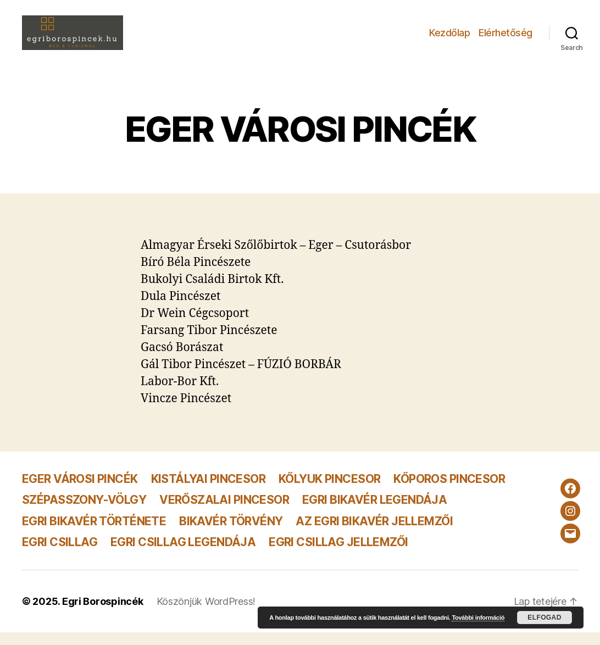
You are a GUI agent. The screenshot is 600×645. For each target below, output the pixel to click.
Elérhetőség (505, 39)
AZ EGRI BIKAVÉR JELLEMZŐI (374, 533)
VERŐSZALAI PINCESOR (224, 512)
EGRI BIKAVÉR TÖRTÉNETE (94, 533)
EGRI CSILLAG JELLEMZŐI (338, 554)
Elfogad (544, 617)
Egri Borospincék (102, 614)
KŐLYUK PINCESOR (329, 491)
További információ (478, 617)
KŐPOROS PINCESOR (449, 491)
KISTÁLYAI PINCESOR (208, 491)
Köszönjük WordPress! (206, 614)
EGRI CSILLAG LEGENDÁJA (182, 554)
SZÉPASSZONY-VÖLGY (84, 512)
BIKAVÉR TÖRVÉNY (230, 533)
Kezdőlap (449, 39)
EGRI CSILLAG (59, 554)
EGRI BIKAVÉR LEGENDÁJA (374, 512)
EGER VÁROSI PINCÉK (80, 491)
